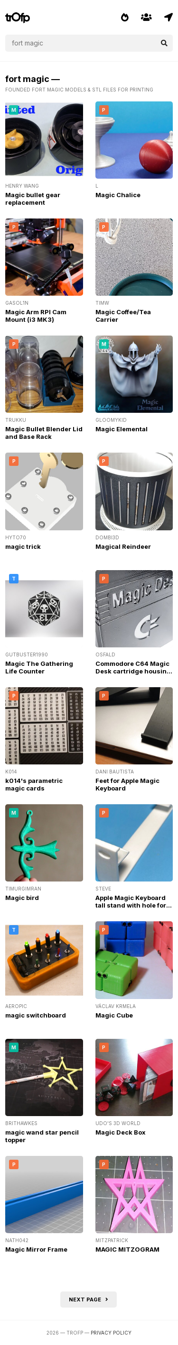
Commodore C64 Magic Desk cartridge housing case (133, 671)
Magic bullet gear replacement (32, 198)
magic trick (23, 546)
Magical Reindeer (123, 546)
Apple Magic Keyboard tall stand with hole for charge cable (130, 905)
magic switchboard (35, 1015)
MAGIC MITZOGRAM (127, 1249)
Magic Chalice (118, 195)
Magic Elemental (121, 429)
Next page (88, 1299)
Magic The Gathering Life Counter (39, 667)
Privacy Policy (111, 1333)
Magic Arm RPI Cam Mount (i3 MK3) (35, 315)
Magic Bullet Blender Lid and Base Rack (44, 432)
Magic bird (22, 897)
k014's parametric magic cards (34, 784)
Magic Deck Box (120, 1132)
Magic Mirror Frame (36, 1249)
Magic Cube (114, 1015)
